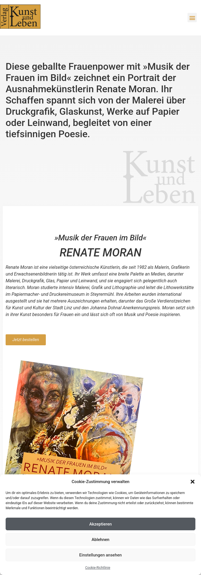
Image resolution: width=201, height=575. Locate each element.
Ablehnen (100, 539)
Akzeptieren (100, 524)
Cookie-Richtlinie (97, 568)
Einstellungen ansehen (100, 555)
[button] (192, 481)
